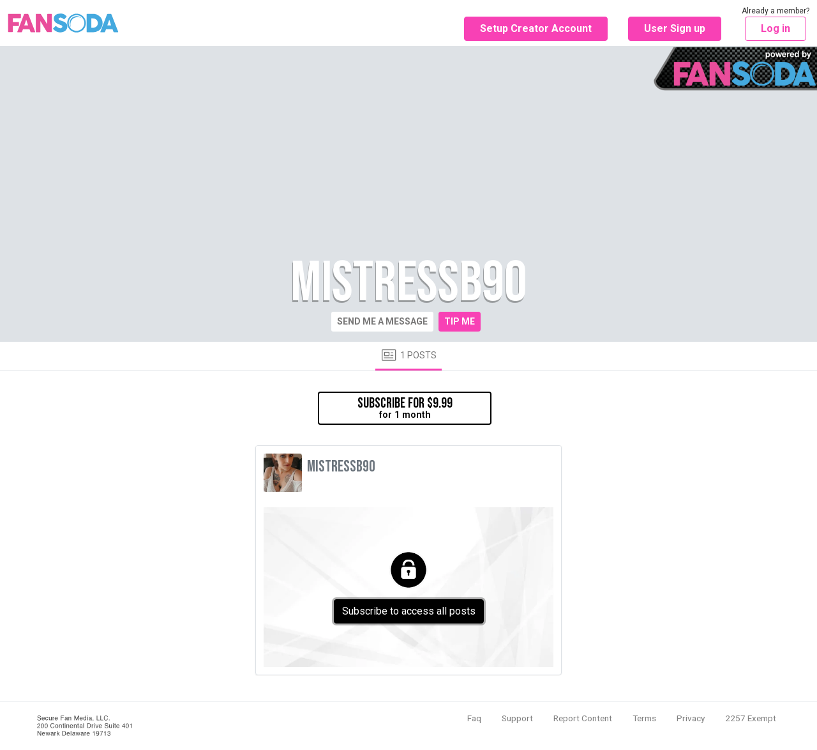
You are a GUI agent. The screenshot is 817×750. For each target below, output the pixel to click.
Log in (775, 28)
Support (517, 718)
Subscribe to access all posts (409, 611)
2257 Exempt (750, 718)
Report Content (582, 718)
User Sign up (674, 28)
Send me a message (382, 321)
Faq (474, 718)
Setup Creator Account (536, 28)
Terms (644, 718)
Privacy (691, 718)
